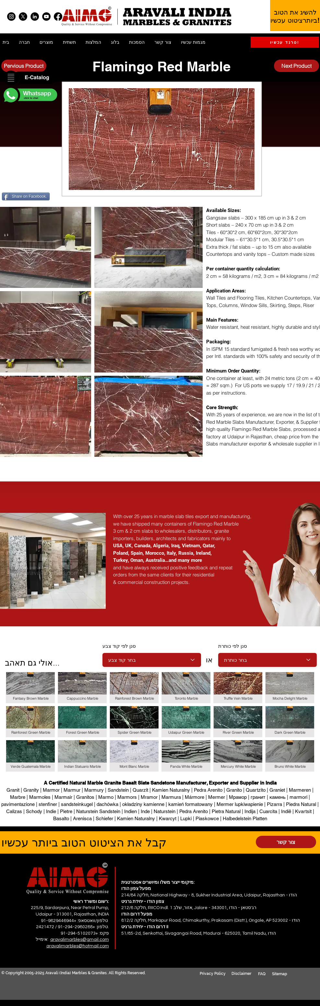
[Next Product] (296, 66)
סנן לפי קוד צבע (119, 646)
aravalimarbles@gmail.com (79, 939)
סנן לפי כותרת (232, 646)
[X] (23, 16)
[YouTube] (46, 16)
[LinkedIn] (34, 16)
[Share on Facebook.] (26, 196)
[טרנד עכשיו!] (285, 42)
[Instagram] (11, 16)
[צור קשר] (286, 842)
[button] (30, 78)
